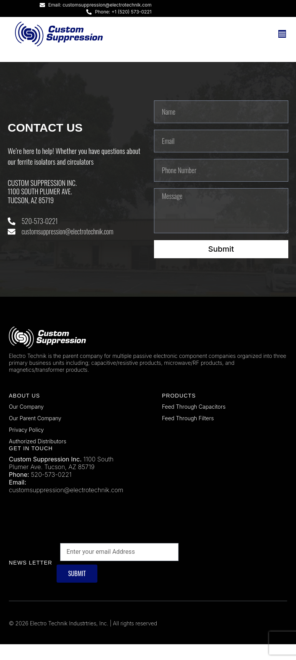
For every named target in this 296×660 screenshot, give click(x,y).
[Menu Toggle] (282, 34)
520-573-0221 (51, 491)
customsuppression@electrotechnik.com (66, 506)
